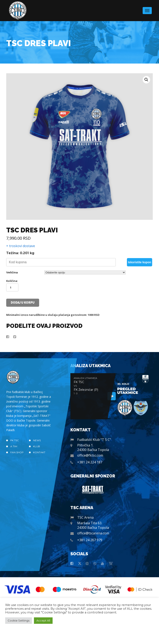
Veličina (12, 272)
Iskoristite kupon (139, 262)
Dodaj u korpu (23, 302)
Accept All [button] (43, 620)
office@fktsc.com (90, 455)
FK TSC (14, 440)
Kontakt (39, 452)
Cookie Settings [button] (18, 620)
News (37, 440)
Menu (147, 9)
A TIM (13, 446)
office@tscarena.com (93, 533)
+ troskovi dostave (20, 246)
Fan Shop (17, 452)
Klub (36, 446)
